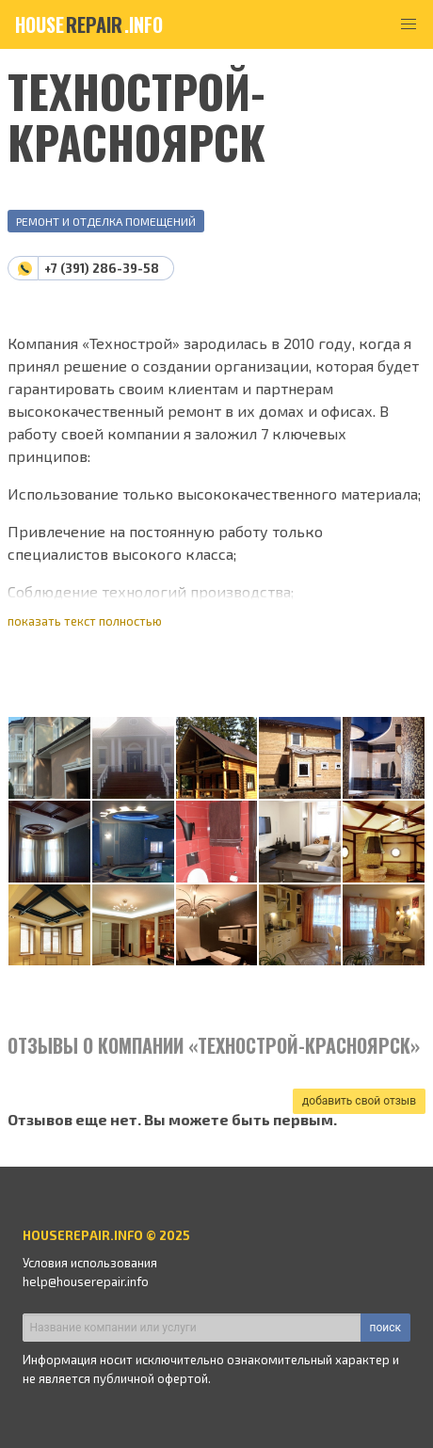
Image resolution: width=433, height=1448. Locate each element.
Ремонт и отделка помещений (106, 221)
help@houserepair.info (86, 1281)
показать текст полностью (85, 621)
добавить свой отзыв (359, 1100)
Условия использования (90, 1262)
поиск (385, 1327)
